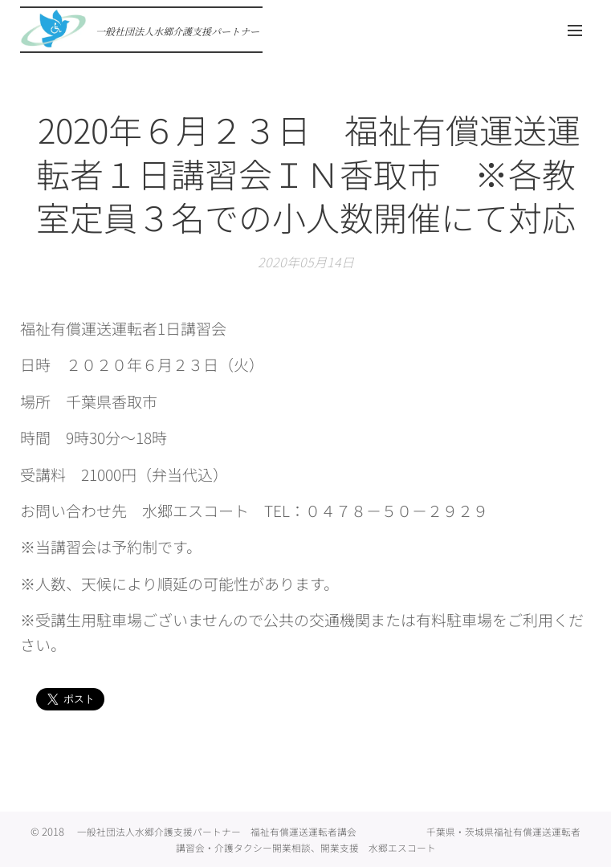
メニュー (575, 30)
